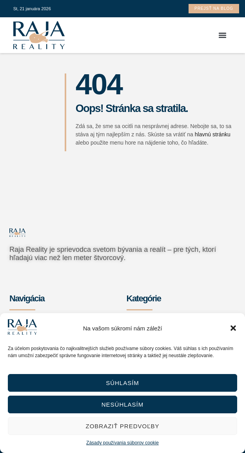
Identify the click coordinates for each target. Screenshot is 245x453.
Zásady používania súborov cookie (122, 443)
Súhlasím (122, 383)
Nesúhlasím (123, 404)
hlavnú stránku (212, 134)
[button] (233, 328)
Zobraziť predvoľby (122, 426)
